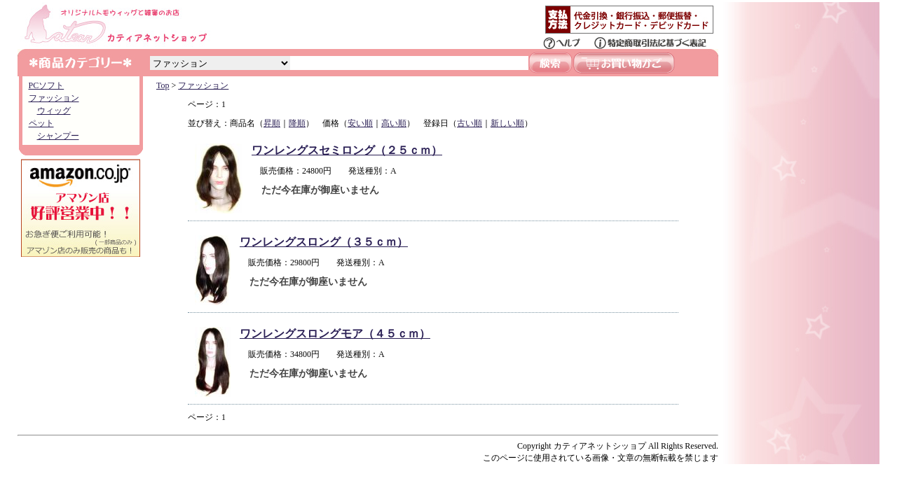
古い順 (469, 123)
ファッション (54, 98)
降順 (297, 123)
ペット (41, 123)
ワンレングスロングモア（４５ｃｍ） (335, 334)
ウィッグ (54, 110)
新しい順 (507, 123)
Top (163, 85)
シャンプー (58, 136)
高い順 (393, 123)
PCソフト (46, 85)
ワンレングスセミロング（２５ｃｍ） (347, 150)
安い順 (360, 123)
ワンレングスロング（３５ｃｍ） (324, 242)
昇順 (271, 123)
